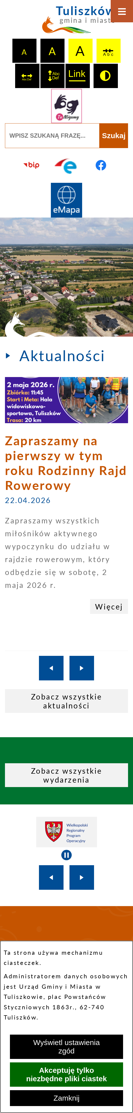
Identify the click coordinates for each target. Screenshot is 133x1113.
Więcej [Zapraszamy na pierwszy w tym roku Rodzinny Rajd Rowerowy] (109, 606)
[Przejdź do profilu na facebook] (101, 165)
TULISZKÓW (66, 939)
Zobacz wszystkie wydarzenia (66, 775)
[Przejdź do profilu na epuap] (66, 165)
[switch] (109, 51)
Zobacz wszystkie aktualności (66, 701)
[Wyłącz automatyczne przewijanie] (66, 855)
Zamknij (66, 1098)
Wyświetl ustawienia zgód (66, 1046)
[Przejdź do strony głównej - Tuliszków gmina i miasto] (66, 22)
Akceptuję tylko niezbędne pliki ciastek (66, 1074)
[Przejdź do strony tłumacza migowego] (66, 106)
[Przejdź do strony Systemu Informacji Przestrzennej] (66, 200)
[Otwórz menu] (122, 11)
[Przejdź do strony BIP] (31, 165)
